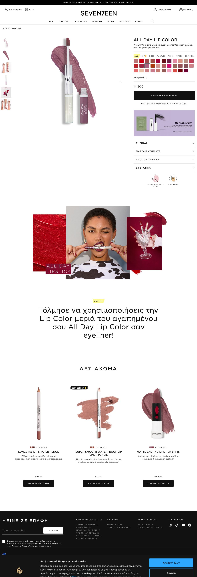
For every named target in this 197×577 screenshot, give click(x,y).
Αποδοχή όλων (171, 544)
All (136, 56)
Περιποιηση (80, 21)
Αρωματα (97, 21)
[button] (120, 81)
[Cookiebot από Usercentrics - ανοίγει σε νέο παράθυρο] (19, 571)
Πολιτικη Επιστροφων (89, 535)
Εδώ (74, 558)
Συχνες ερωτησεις (87, 524)
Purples (161, 56)
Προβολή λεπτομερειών (167, 571)
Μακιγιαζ (16, 28)
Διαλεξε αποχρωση (39, 483)
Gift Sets (124, 21)
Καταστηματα (145, 524)
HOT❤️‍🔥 (144, 56)
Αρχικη (6, 28)
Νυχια (111, 21)
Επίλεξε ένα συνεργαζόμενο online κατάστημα (164, 103)
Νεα (51, 21)
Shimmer (189, 56)
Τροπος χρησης (147, 159)
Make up (63, 21)
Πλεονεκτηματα (148, 151)
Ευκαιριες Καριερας (118, 527)
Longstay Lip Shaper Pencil (38, 451)
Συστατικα (143, 167)
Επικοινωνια (83, 527)
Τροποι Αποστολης (87, 533)
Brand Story (114, 524)
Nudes (179, 56)
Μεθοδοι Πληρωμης (88, 530)
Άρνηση (171, 554)
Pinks (171, 56)
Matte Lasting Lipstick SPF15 (158, 451)
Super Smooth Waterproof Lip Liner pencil (98, 453)
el (30, 9)
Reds (151, 56)
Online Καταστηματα (150, 527)
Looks (138, 21)
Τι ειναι (141, 143)
